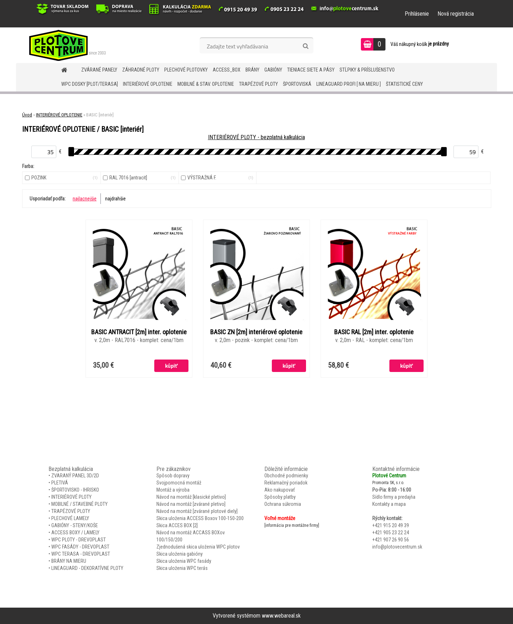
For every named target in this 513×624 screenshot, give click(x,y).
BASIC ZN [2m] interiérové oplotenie (256, 332)
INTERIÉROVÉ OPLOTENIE (147, 84)
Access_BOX (226, 70)
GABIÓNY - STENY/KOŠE (74, 525)
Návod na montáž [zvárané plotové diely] (197, 511)
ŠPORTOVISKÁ (297, 84)
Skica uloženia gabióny (179, 554)
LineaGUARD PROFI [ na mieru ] (348, 84)
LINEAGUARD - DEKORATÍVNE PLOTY (87, 568)
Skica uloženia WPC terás (182, 568)
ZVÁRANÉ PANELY (99, 70)
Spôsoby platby (280, 497)
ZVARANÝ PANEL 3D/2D (75, 475)
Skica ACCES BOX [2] (177, 525)
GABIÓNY (273, 70)
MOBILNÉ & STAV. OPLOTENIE (205, 84)
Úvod (27, 114)
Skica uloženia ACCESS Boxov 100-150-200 (200, 518)
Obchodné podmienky (286, 475)
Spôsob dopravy (173, 475)
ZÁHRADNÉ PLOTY (140, 70)
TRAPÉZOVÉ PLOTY (258, 84)
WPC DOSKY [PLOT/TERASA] (89, 84)
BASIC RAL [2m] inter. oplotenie (374, 332)
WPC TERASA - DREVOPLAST (80, 554)
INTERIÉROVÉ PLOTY (71, 497)
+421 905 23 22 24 (390, 532)
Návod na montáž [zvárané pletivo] (191, 504)
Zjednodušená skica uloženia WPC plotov (198, 547)
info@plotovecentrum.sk (397, 547)
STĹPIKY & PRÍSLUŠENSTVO (367, 70)
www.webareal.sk (281, 615)
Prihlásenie (417, 13)
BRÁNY (252, 70)
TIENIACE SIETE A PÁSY (311, 70)
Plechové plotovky (186, 70)
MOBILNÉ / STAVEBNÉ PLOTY (79, 504)
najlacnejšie (85, 198)
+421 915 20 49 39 (390, 525)
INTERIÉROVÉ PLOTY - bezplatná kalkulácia (256, 137)
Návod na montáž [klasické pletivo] (191, 497)
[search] (305, 46)
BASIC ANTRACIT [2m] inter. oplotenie (139, 332)
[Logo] (65, 45)
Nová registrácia (455, 13)
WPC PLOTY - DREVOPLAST (78, 539)
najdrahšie (115, 198)
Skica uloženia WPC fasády (183, 561)
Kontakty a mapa (389, 504)
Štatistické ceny (404, 84)
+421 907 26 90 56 (390, 539)
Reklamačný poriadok (285, 483)
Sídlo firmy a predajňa (393, 497)
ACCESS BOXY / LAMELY (75, 532)
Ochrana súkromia (282, 504)
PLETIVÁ (59, 483)
